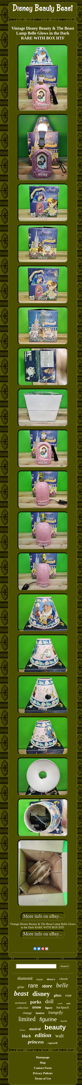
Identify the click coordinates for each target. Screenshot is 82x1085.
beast (21, 993)
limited (27, 1019)
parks (35, 1001)
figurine (48, 1019)
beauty (55, 1027)
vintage (27, 1013)
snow (36, 1007)
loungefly (55, 1012)
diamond (24, 978)
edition (43, 1035)
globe (20, 987)
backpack (62, 1007)
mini (68, 1003)
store (47, 986)
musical (35, 1029)
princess (36, 1041)
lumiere (40, 1013)
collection (22, 1007)
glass (58, 995)
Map (43, 1062)
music (39, 979)
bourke (64, 1021)
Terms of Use (43, 1078)
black (26, 1036)
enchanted (20, 1002)
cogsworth (53, 1043)
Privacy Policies (43, 1073)
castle (59, 1003)
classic (63, 979)
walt (59, 1035)
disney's (51, 979)
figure (48, 1007)
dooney (22, 1030)
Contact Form (43, 1068)
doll (49, 1001)
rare (33, 985)
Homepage (42, 1057)
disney (41, 993)
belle (62, 985)
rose (68, 995)
